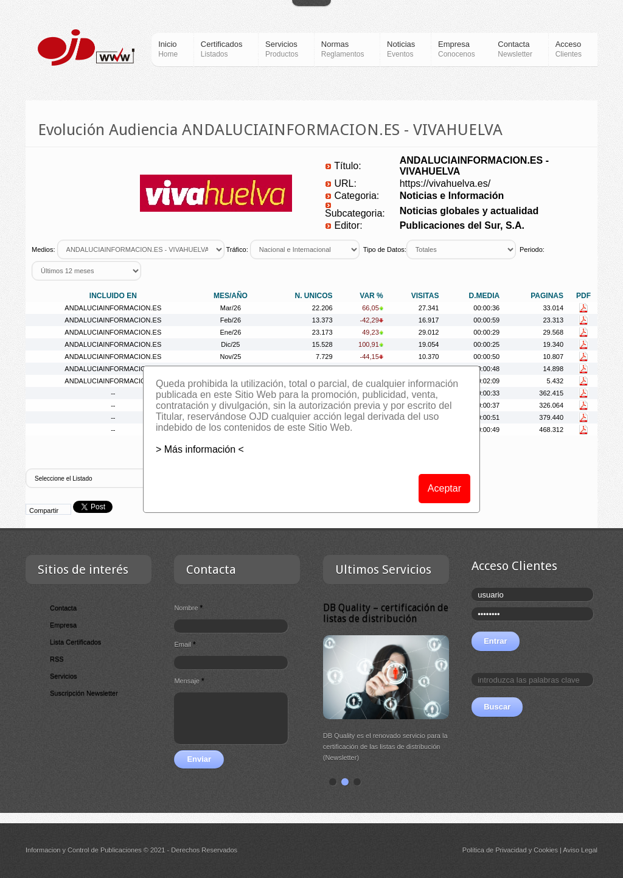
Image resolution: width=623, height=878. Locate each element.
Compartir (43, 510)
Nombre (188, 608)
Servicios (63, 676)
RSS (57, 659)
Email (184, 644)
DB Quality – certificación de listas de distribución (385, 613)
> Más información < (200, 449)
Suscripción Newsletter (84, 693)
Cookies (546, 850)
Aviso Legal (580, 850)
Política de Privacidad (494, 850)
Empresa (63, 625)
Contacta (63, 607)
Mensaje (189, 681)
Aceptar (444, 488)
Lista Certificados (75, 642)
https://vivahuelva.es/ (445, 183)
